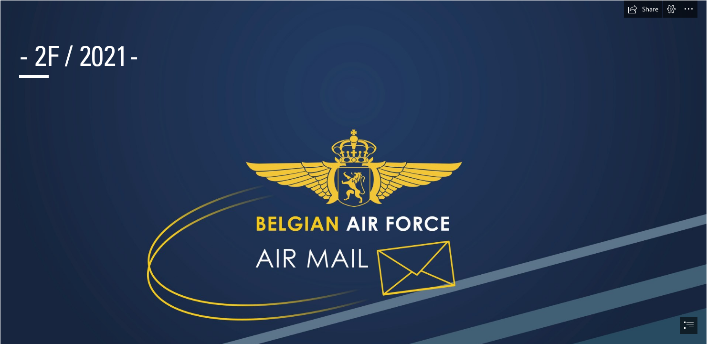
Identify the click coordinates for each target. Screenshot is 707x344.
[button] (643, 9)
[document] (353, 172)
